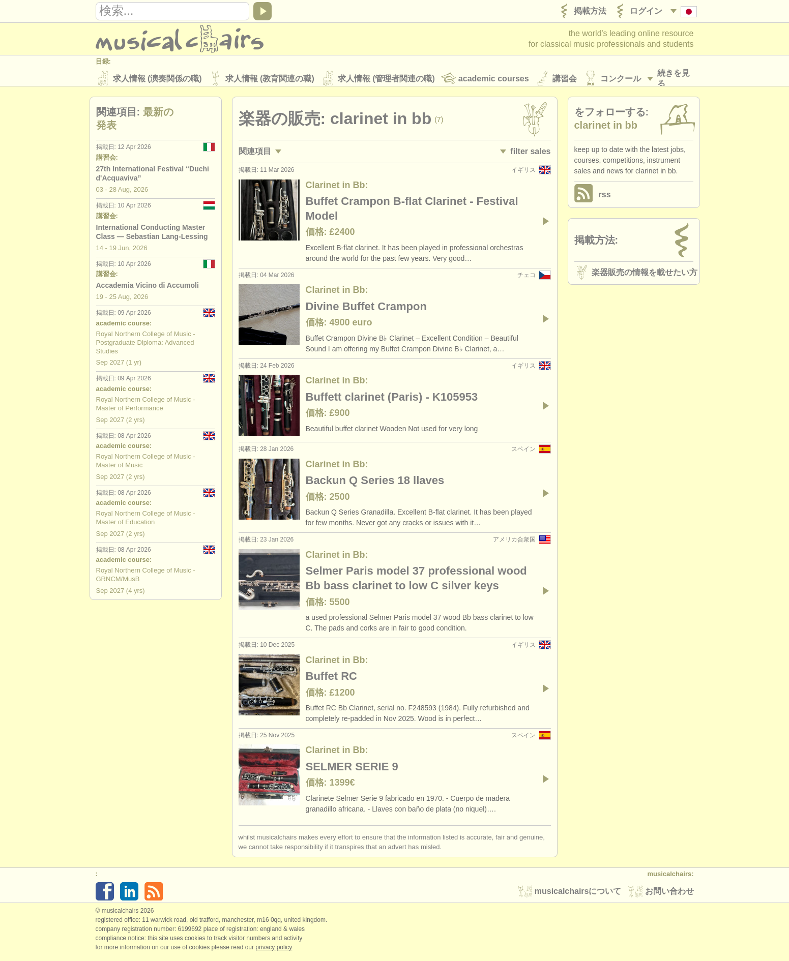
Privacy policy (273, 950)
